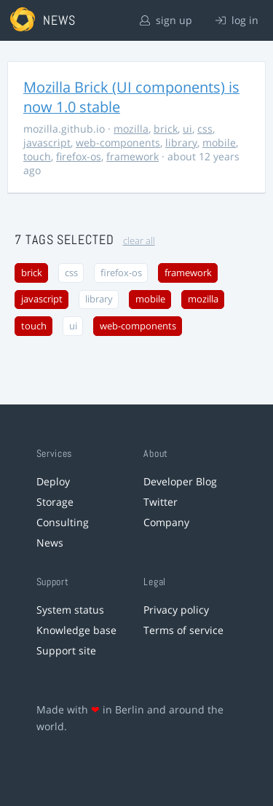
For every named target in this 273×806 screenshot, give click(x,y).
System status (70, 610)
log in (236, 20)
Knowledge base (76, 630)
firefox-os (78, 156)
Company (166, 522)
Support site (66, 650)
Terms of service (183, 630)
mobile (219, 142)
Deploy (53, 481)
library (181, 142)
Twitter (160, 502)
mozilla (131, 129)
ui (187, 129)
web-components (118, 142)
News (49, 542)
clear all (139, 241)
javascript (47, 142)
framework (132, 156)
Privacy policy (176, 610)
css (205, 129)
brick (166, 129)
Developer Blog (180, 481)
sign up (166, 20)
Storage (55, 502)
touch (37, 156)
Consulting (62, 522)
